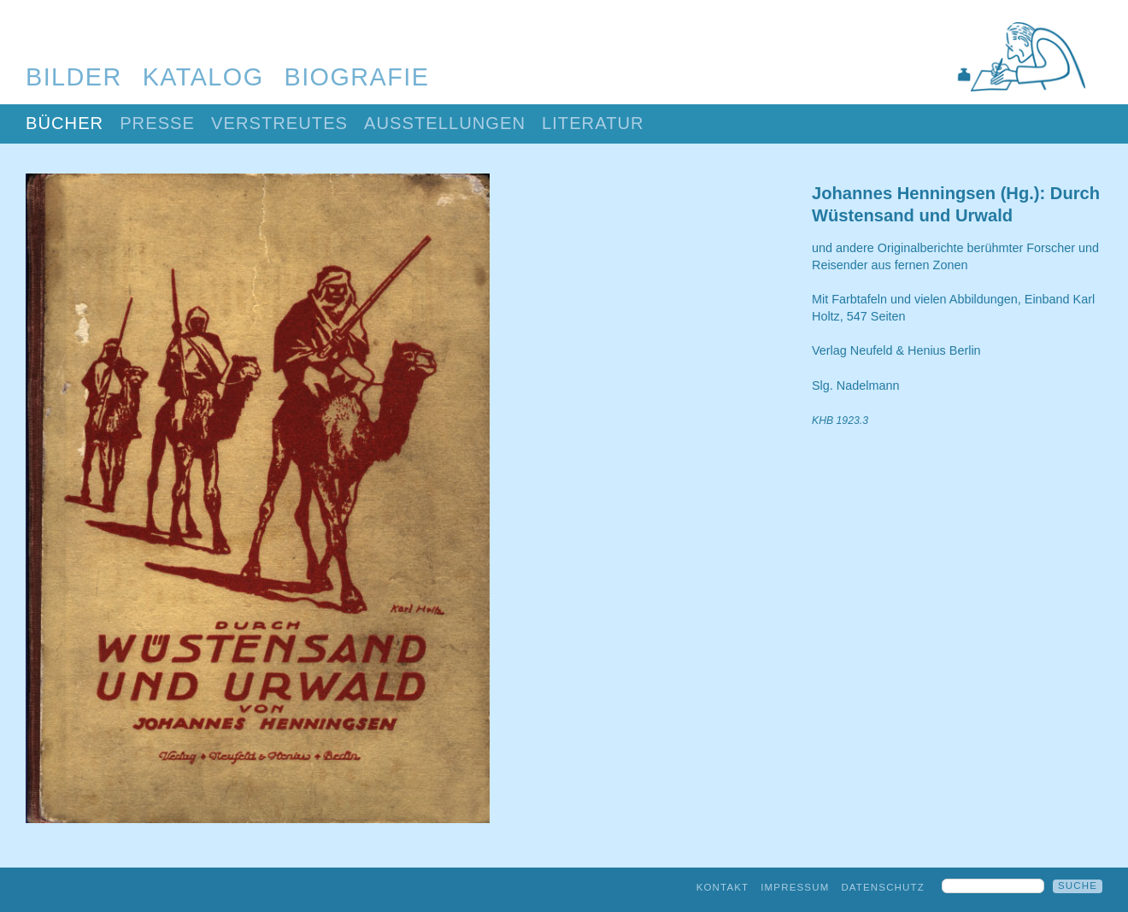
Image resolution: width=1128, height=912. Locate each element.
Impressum (795, 887)
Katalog (203, 77)
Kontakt (722, 887)
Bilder (74, 77)
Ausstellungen (445, 123)
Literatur (593, 123)
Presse (157, 123)
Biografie (357, 77)
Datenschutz (883, 887)
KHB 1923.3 (840, 421)
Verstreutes (279, 123)
